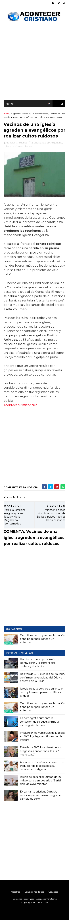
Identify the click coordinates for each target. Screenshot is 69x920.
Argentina (16, 113)
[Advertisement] (34, 61)
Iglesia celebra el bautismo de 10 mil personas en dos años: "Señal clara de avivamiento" (40, 780)
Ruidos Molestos (40, 113)
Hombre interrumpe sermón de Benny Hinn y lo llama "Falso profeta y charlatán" (40, 663)
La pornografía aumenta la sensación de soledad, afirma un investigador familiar (40, 721)
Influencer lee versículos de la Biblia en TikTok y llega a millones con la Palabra (42, 736)
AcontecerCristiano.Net (20, 405)
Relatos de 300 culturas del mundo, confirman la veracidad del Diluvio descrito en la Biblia (42, 677)
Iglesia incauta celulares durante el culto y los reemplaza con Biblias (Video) (41, 692)
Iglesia (26, 113)
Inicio (6, 113)
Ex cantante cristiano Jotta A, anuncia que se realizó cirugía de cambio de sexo (40, 795)
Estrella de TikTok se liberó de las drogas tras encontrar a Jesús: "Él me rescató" (40, 751)
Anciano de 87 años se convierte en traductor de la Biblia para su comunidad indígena (42, 766)
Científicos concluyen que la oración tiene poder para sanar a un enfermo (42, 639)
